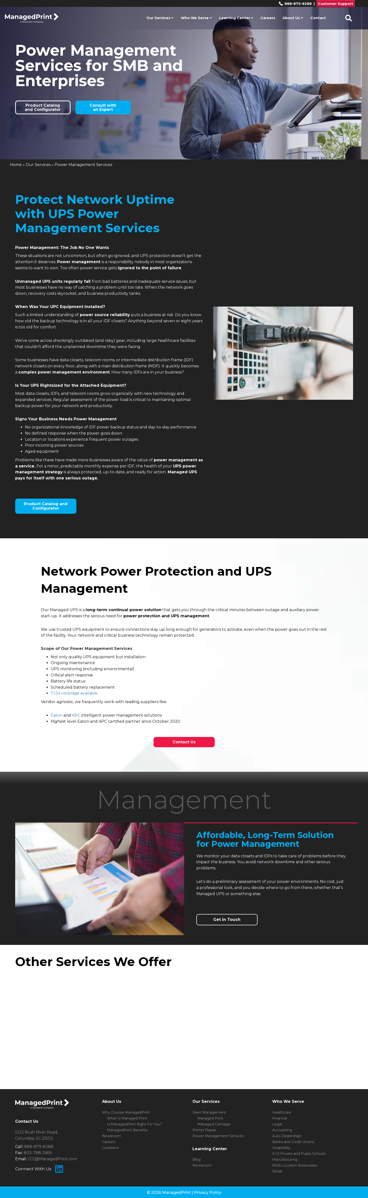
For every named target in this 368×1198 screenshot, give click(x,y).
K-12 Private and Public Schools (299, 1153)
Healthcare (281, 1112)
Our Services (160, 18)
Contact (318, 18)
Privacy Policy (207, 1192)
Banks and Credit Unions (293, 1142)
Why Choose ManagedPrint (126, 1112)
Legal (277, 1124)
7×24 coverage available (74, 693)
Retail (277, 1171)
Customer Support (335, 3)
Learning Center (236, 18)
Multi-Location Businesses (294, 1165)
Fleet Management (209, 1112)
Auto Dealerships (286, 1136)
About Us (293, 18)
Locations (110, 1148)
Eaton (56, 715)
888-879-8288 (295, 3)
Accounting (282, 1130)
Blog (196, 1159)
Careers (268, 18)
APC (76, 715)
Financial (279, 1118)
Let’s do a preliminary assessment (228, 881)
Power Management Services (218, 1136)
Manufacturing (284, 1159)
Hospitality (281, 1148)
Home (16, 164)
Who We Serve (196, 18)
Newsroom (111, 1136)
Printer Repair (204, 1130)
